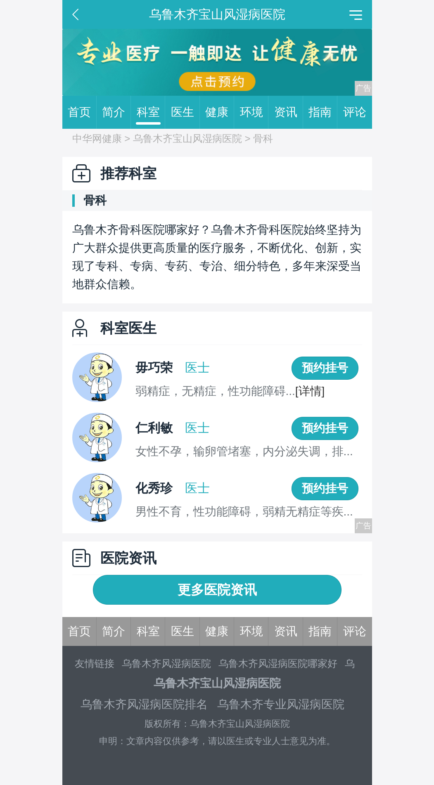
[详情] (310, 391)
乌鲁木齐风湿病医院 (166, 663)
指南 (322, 112)
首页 (82, 112)
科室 (151, 112)
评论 (354, 112)
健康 (219, 112)
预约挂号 (325, 368)
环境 (254, 112)
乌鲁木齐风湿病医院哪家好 (277, 663)
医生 (185, 112)
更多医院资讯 (217, 589)
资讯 (288, 112)
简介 (116, 112)
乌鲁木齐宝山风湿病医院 (187, 138)
